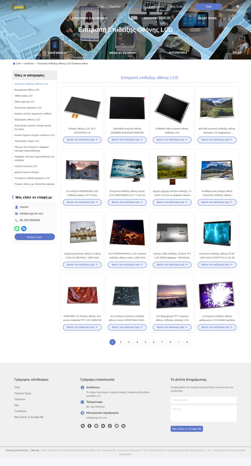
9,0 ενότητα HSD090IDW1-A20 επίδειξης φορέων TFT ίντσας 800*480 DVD (82, 199)
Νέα (16, 413)
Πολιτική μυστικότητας (17, 458)
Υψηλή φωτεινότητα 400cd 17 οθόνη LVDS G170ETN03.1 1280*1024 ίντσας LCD (82, 263)
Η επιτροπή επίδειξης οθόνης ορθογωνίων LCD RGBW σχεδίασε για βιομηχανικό (217, 328)
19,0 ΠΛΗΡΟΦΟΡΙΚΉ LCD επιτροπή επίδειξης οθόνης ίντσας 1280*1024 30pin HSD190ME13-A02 (127, 263)
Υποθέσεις (20, 419)
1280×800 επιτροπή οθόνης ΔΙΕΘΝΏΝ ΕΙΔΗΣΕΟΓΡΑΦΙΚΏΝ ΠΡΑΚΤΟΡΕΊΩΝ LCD (127, 134)
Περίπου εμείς (117, 6)
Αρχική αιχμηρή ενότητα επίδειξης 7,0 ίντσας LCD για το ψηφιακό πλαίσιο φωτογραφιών (172, 199)
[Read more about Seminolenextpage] (179, 350)
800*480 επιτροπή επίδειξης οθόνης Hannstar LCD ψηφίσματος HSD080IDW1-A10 (217, 134)
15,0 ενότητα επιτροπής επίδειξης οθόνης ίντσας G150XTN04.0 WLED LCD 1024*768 (127, 328)
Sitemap (35, 458)
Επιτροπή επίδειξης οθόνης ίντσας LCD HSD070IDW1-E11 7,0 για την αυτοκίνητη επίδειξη (127, 199)
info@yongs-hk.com (31, 213)
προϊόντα (137, 6)
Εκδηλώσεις (156, 6)
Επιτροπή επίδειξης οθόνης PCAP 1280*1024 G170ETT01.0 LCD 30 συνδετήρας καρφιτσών (217, 263)
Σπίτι (100, 6)
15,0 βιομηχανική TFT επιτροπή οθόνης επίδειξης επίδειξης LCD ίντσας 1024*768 (172, 328)
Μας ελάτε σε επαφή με (178, 6)
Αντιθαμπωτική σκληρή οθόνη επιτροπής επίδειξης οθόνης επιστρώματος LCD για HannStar (217, 199)
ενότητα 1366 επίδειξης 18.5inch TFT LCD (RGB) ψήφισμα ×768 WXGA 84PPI (172, 263)
